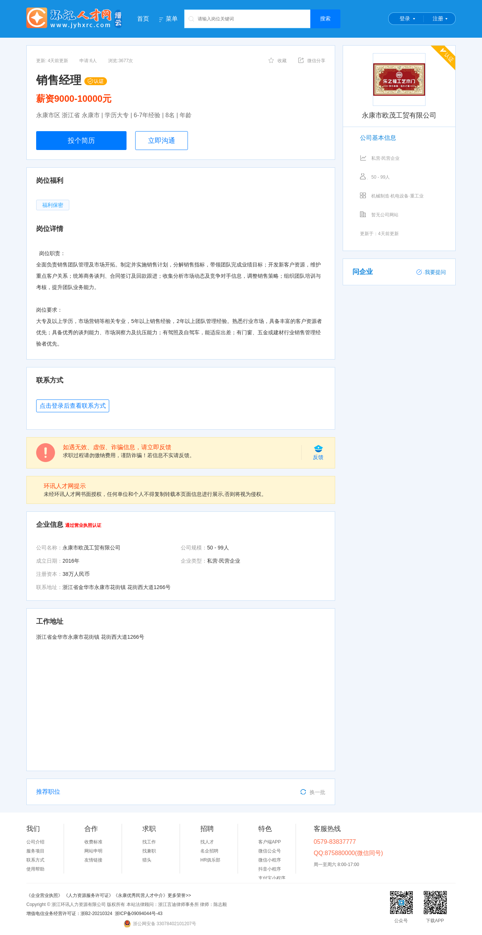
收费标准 (93, 842)
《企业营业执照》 (45, 895)
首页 (143, 18)
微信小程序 (269, 860)
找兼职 (149, 851)
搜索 (325, 18)
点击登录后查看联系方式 (73, 405)
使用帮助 (35, 869)
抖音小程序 (269, 869)
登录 (405, 18)
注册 (438, 18)
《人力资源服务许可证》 (88, 895)
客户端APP (269, 842)
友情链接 (93, 860)
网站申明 (93, 851)
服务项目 (35, 851)
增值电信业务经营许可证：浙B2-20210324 (69, 913)
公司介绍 (35, 842)
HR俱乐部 (210, 860)
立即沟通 (161, 140)
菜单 (172, 19)
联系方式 (35, 860)
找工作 (149, 842)
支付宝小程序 (271, 878)
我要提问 (431, 272)
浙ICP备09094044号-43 (139, 913)
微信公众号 (269, 851)
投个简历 (81, 140)
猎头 (146, 860)
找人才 (207, 842)
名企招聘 (209, 851)
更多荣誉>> (179, 895)
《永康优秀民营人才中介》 (140, 895)
